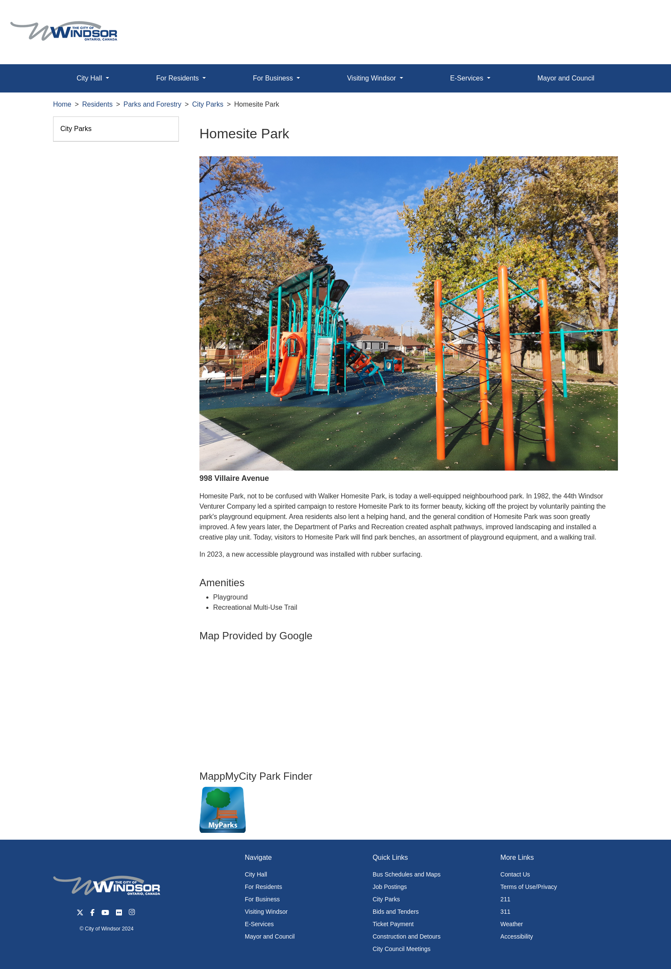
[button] (645, 15)
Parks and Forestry (152, 104)
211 (505, 899)
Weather (511, 924)
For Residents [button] (178, 78)
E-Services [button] (467, 78)
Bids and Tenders (396, 911)
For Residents (263, 886)
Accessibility (516, 936)
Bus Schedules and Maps (407, 874)
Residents (97, 104)
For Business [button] (274, 78)
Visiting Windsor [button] (372, 78)
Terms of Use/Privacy (528, 886)
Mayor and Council (565, 78)
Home (62, 104)
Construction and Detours (407, 936)
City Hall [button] (90, 78)
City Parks (207, 104)
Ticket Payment (393, 924)
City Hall (256, 874)
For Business (262, 899)
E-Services (259, 924)
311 (505, 911)
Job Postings (390, 886)
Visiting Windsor (266, 911)
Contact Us (515, 874)
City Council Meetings (402, 948)
